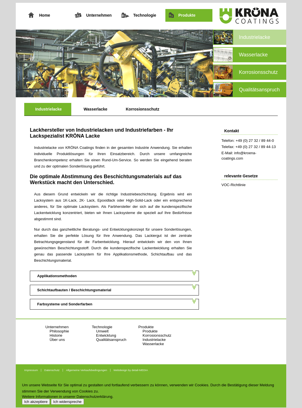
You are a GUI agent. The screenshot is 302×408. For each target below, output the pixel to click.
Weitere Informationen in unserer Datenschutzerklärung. (67, 396)
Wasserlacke (95, 109)
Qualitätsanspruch (111, 340)
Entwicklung (106, 335)
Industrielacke (48, 109)
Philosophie (59, 331)
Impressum (31, 370)
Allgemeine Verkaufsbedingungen (86, 370)
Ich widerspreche (67, 402)
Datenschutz (51, 370)
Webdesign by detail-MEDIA (131, 370)
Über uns (57, 340)
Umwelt (102, 331)
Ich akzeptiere (36, 402)
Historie (56, 335)
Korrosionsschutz (142, 109)
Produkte (150, 331)
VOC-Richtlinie (233, 185)
